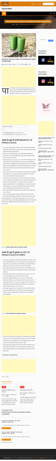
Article (17, 24)
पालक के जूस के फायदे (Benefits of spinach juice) (13, 132)
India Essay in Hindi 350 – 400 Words (45, 141)
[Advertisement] (19, 77)
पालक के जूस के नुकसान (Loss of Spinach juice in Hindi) (15, 134)
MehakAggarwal (7, 64)
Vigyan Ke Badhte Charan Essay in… (8, 390)
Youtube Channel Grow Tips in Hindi (45, 145)
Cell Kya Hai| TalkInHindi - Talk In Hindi (11, 420)
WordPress (35, 457)
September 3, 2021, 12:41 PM (8, 433)
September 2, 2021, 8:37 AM (8, 422)
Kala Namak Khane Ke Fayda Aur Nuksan (16, 313)
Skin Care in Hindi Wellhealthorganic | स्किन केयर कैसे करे (46, 151)
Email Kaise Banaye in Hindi (44, 148)
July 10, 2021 (17, 64)
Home (13, 24)
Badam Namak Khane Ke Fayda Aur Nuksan (16, 247)
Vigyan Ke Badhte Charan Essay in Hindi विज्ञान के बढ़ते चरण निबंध (46, 138)
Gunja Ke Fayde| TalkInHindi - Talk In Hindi (12, 432)
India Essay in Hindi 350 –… (27, 390)
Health (7, 376)
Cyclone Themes (49, 457)
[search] (43, 40)
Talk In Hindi (14, 457)
